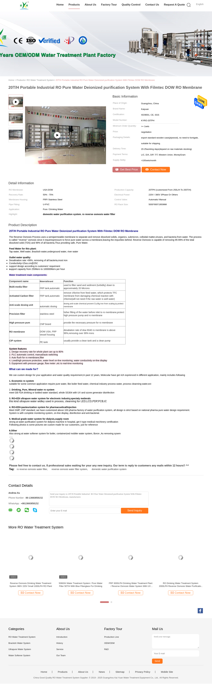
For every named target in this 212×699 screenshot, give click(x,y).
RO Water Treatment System (21, 637)
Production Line (111, 637)
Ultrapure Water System (19, 649)
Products (74, 4)
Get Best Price (126, 169)
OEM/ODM (109, 643)
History (59, 643)
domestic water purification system (109, 469)
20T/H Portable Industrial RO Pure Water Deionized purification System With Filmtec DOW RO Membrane (105, 80)
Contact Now (156, 169)
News (102, 672)
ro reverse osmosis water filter (32, 469)
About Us (90, 4)
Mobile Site (167, 672)
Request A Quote (174, 4)
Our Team (61, 655)
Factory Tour (109, 4)
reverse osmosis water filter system (69, 469)
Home (60, 4)
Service (59, 649)
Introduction (61, 637)
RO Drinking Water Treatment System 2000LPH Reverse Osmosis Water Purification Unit (180, 585)
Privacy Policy (142, 672)
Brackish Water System (19, 643)
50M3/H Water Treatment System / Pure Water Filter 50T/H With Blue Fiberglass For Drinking (81, 584)
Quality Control (131, 4)
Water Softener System (19, 655)
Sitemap (119, 672)
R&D (106, 649)
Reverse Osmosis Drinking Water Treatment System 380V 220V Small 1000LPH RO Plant (30, 584)
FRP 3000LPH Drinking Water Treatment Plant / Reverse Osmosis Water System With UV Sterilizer (130, 585)
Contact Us (152, 4)
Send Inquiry (134, 510)
